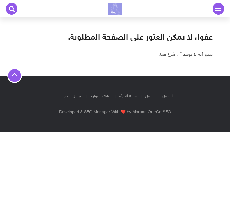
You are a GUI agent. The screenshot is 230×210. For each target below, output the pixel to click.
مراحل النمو (73, 96)
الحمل (149, 96)
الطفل (167, 96)
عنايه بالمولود (100, 96)
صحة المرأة (128, 96)
